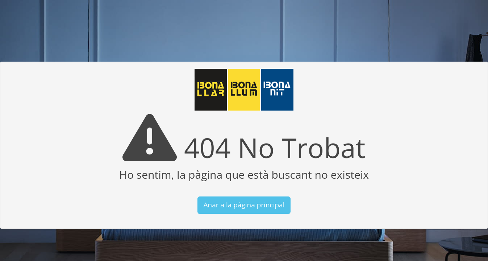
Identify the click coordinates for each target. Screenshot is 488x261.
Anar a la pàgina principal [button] (244, 205)
